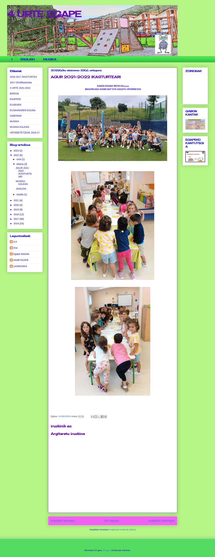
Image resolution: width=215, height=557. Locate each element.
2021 (17, 200)
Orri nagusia (111, 520)
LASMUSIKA (20, 266)
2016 (17, 223)
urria (19, 159)
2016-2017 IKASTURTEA (23, 76)
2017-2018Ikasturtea (21, 82)
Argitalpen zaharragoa (161, 520)
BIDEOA (14, 93)
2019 (17, 209)
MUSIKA (49, 59)
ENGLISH (27, 59)
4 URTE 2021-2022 (20, 88)
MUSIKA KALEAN (19, 127)
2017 (17, 219)
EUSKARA (15, 104)
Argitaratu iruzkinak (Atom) (123, 529)
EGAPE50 (15, 99)
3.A (15, 241)
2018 (17, 214)
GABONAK (16, 115)
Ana (15, 247)
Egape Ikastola (21, 254)
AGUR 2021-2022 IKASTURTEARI (24, 172)
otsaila (20, 194)
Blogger (107, 550)
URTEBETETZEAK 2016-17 (25, 132)
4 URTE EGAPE (44, 14)
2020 (17, 205)
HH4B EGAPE (20, 260)
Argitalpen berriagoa (63, 520)
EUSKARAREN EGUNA (22, 110)
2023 (17, 150)
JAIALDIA (21, 188)
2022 (17, 155)
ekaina (20, 164)
